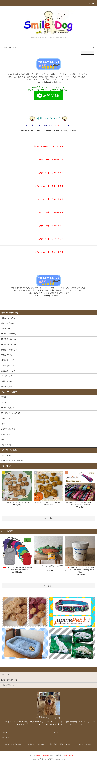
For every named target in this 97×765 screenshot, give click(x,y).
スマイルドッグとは (9, 455)
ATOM (50, 746)
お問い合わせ (5, 737)
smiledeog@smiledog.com (52, 82)
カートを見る (54, 732)
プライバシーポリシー (71, 744)
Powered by (48, 759)
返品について (41, 744)
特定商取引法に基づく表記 (55, 744)
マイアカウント (6, 732)
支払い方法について (17, 744)
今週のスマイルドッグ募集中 (12, 461)
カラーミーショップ (29, 755)
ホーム (7, 744)
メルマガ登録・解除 (85, 744)
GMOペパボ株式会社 (56, 755)
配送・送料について (30, 744)
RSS (46, 746)
